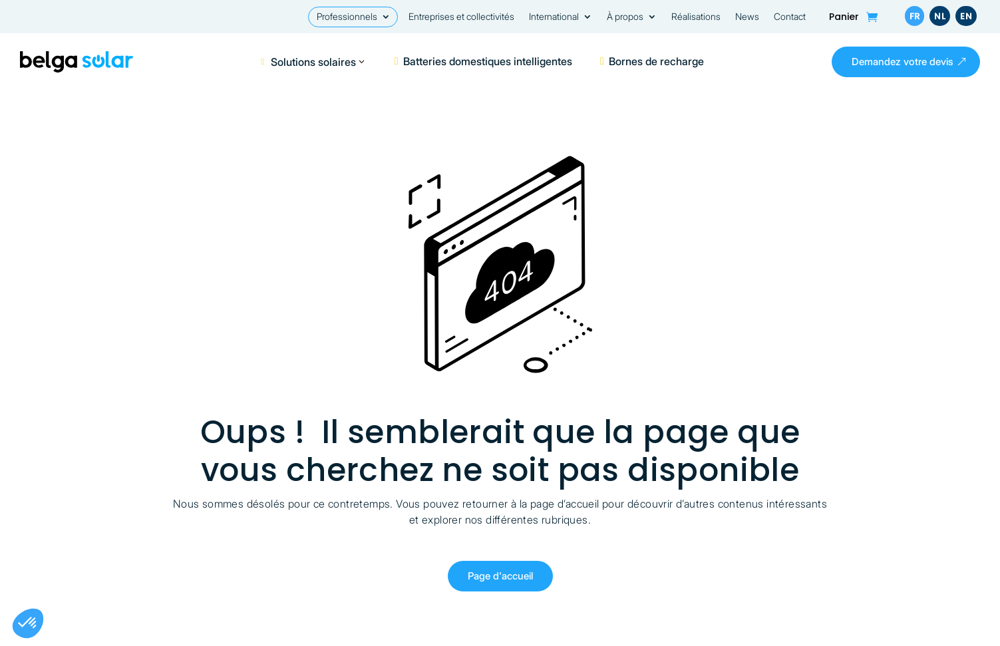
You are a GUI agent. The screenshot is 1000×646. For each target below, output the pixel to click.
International (554, 17)
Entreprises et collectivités (461, 17)
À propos (625, 17)
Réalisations (696, 17)
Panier (844, 17)
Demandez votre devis (902, 61)
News (747, 17)
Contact (790, 17)
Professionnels (347, 17)
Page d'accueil (500, 575)
